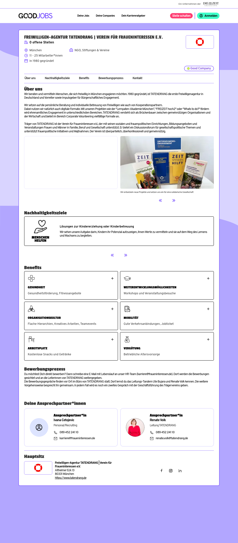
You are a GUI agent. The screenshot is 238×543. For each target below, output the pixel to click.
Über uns (30, 78)
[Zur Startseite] (35, 15)
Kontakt (137, 78)
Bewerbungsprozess (110, 78)
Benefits (84, 78)
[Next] (174, 200)
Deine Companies (105, 16)
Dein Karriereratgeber (133, 16)
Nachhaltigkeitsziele (57, 78)
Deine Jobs (83, 16)
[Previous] (160, 200)
